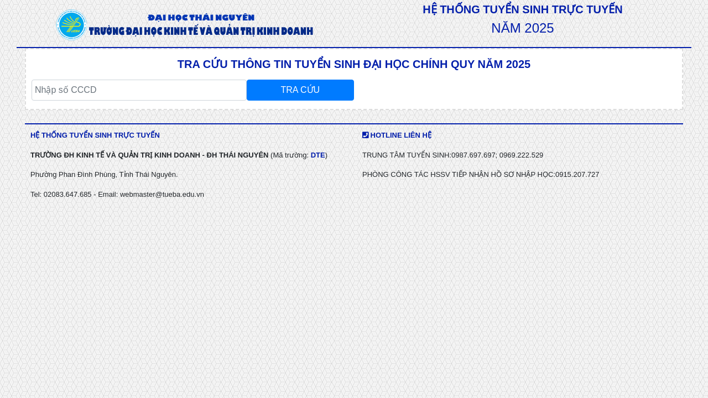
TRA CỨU (300, 90)
